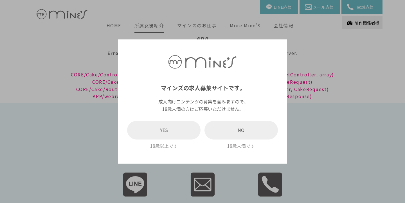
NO (241, 130)
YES (164, 130)
